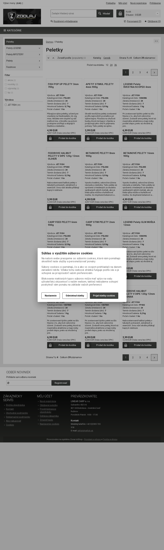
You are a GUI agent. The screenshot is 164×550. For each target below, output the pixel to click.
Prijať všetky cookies (104, 295)
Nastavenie (51, 295)
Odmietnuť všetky (75, 295)
